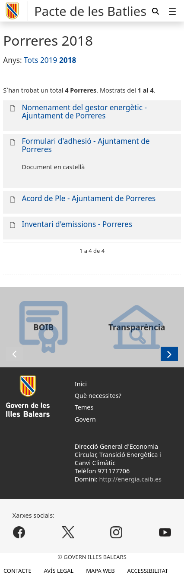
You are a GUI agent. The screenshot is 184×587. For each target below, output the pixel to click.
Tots (31, 60)
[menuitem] (172, 11)
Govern (85, 419)
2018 (67, 60)
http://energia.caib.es (130, 479)
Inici (81, 384)
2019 (48, 60)
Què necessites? (98, 395)
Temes (84, 407)
